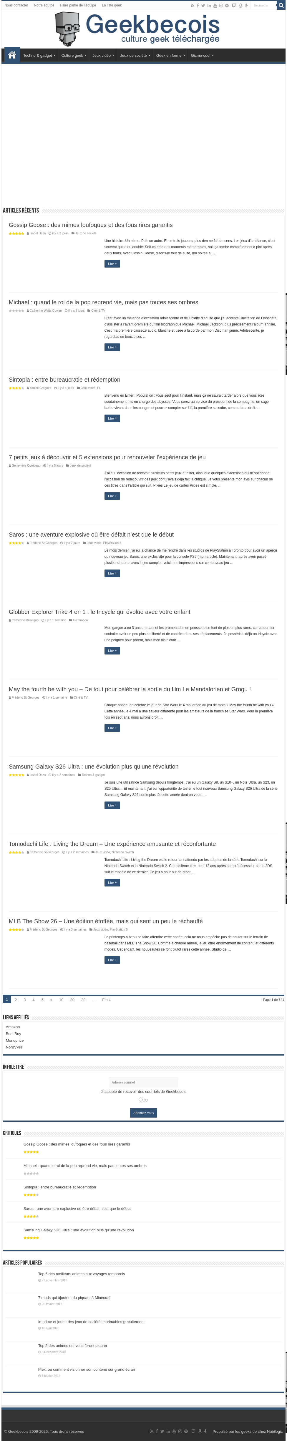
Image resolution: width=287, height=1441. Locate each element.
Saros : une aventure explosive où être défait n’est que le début (91, 534)
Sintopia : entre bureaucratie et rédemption (64, 379)
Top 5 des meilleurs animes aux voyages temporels (81, 1274)
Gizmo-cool (200, 55)
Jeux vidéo (101, 55)
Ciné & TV (98, 310)
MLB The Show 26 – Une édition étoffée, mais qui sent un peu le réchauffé (106, 921)
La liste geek (112, 5)
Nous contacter (16, 5)
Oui (145, 1100)
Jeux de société (133, 55)
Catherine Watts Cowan (46, 310)
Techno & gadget (37, 55)
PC (99, 388)
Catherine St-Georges (44, 852)
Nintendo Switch (123, 852)
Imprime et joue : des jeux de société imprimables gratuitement (91, 1322)
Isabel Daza (38, 233)
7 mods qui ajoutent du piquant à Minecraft (74, 1297)
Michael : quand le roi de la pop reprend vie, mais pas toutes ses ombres (103, 302)
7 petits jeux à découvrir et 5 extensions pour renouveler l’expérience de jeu (107, 457)
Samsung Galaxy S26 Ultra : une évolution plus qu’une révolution (94, 766)
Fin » (106, 1000)
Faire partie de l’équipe (78, 5)
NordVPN (14, 1047)
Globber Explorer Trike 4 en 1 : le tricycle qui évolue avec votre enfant (99, 612)
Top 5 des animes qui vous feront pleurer (72, 1345)
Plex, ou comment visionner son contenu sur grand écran (86, 1369)
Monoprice (15, 1040)
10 (61, 1000)
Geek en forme (169, 55)
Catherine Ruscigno (25, 620)
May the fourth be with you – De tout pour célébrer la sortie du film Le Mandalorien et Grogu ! (130, 689)
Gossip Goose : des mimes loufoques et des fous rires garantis (91, 225)
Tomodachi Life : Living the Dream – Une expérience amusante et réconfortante (112, 844)
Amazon (13, 1027)
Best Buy (13, 1033)
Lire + (112, 264)
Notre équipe (44, 5)
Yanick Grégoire (41, 388)
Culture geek (72, 55)
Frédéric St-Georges (43, 543)
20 (72, 1000)
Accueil (12, 54)
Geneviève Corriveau (26, 465)
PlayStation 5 (112, 543)
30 (83, 1000)
